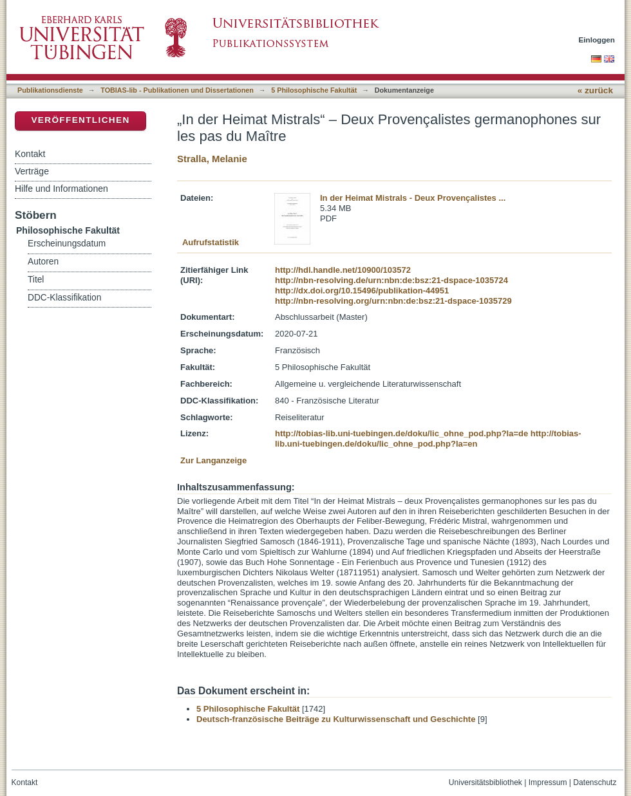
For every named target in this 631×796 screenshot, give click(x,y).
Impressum (548, 782)
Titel (36, 279)
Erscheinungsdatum (67, 243)
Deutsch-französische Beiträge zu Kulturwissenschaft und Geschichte (335, 719)
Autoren (43, 261)
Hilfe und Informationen (61, 188)
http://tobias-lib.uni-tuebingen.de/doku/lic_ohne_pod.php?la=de (401, 433)
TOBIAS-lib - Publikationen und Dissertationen (177, 90)
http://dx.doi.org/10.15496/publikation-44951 (362, 290)
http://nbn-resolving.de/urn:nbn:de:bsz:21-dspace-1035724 (391, 280)
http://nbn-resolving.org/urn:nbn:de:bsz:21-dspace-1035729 (393, 301)
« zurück (595, 90)
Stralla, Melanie (212, 158)
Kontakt (30, 154)
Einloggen (597, 39)
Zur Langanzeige (213, 460)
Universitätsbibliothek (485, 782)
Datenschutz (594, 782)
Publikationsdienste (50, 90)
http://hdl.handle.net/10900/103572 (343, 270)
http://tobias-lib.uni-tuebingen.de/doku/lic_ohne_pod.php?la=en (428, 439)
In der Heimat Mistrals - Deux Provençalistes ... (412, 198)
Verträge (32, 171)
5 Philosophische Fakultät (314, 90)
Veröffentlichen (80, 120)
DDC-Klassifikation (64, 297)
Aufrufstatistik (210, 242)
